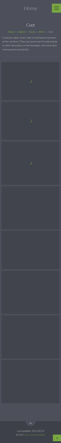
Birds (42, 31)
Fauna (32, 31)
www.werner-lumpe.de (34, 434)
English (22, 31)
